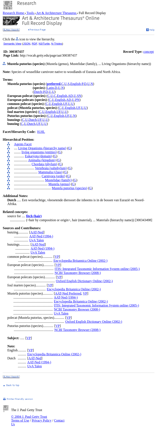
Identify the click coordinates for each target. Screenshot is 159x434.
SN (79, 96)
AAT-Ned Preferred (68, 293)
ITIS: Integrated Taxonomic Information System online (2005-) (97, 269)
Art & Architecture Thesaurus (56, 13)
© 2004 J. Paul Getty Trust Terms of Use (29, 418)
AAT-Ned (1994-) (41, 236)
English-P (76, 84)
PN (77, 100)
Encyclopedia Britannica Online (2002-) (80, 260)
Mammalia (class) (50, 172)
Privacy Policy (41, 420)
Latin (50, 88)
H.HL (41, 132)
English (62, 96)
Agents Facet (23, 144)
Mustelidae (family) (58, 180)
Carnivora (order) (53, 176)
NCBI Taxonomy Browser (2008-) (78, 273)
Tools (30, 13)
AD (70, 96)
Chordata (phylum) (44, 164)
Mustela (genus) (59, 184)
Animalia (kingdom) (42, 160)
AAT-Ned (36, 232)
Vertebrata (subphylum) (51, 168)
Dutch (33, 120)
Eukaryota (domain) (38, 156)
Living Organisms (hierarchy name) (42, 148)
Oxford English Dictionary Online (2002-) (84, 281)
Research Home (14, 13)
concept (148, 51)
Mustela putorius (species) (69, 188)
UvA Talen (36, 240)
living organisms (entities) (39, 152)
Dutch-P (39, 92)
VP (57, 256)
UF (65, 104)
